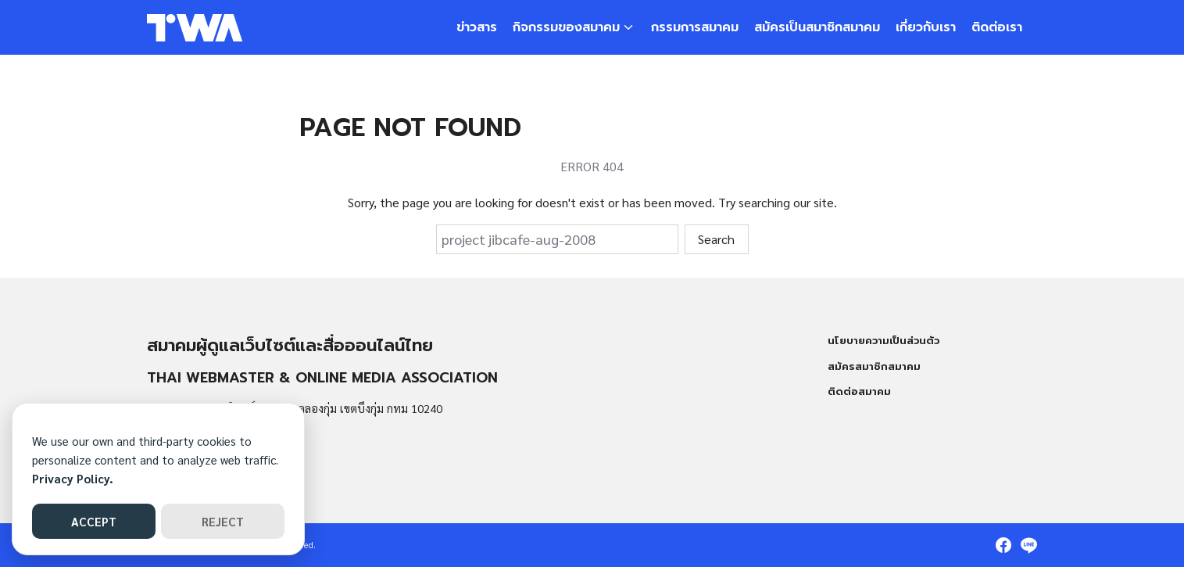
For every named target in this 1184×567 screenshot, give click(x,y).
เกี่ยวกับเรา (926, 27)
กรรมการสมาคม (695, 27)
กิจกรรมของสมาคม (566, 27)
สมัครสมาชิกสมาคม (874, 366)
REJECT (223, 521)
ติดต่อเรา (996, 27)
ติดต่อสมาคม (859, 391)
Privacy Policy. (72, 478)
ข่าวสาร (476, 27)
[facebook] (1003, 545)
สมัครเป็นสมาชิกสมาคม (817, 27)
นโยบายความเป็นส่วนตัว (883, 340)
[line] (1028, 545)
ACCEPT (93, 521)
